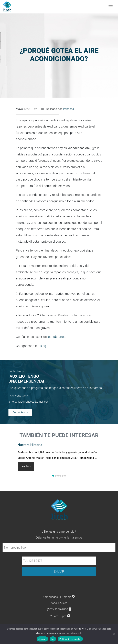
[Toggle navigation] (110, 6)
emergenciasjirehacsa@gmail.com (28, 401)
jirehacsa (68, 108)
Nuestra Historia (30, 444)
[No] (113, 634)
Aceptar (42, 639)
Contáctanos (20, 412)
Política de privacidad (70, 639)
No (52, 639)
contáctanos (56, 336)
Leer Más (26, 466)
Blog (43, 345)
